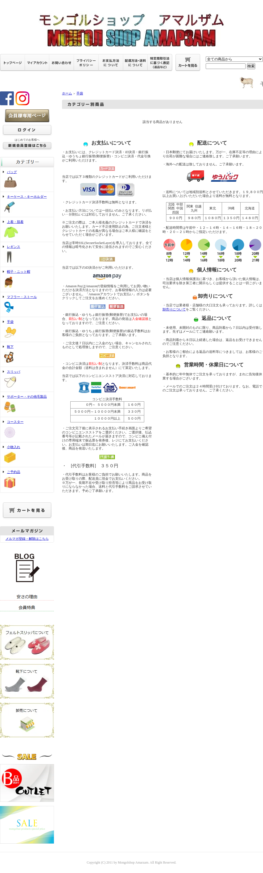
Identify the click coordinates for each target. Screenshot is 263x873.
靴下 (27, 354)
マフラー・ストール (27, 304)
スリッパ (27, 379)
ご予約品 (27, 479)
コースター (27, 429)
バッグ (27, 179)
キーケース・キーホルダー (27, 204)
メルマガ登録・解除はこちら (27, 539)
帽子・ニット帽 (27, 279)
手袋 (27, 329)
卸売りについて (174, 309)
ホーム (67, 93)
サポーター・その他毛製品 (27, 404)
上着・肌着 (27, 229)
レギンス (27, 254)
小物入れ (27, 454)
